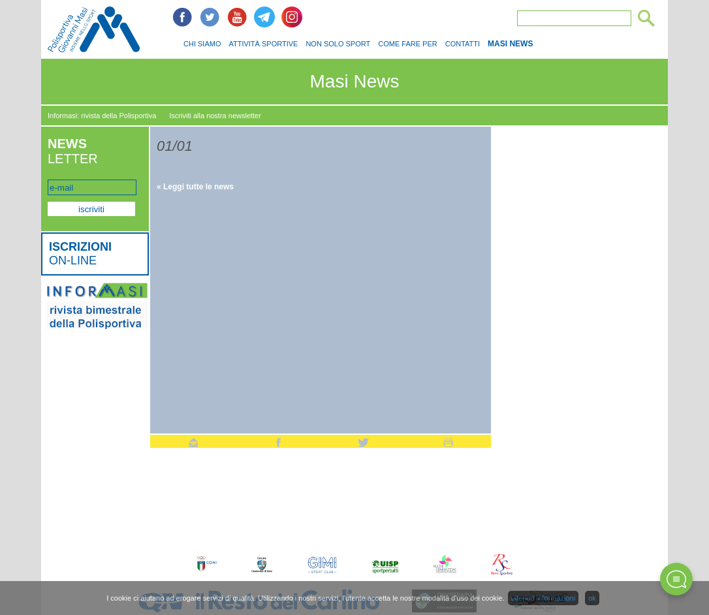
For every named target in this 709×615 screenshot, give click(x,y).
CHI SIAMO (202, 44)
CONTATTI (462, 44)
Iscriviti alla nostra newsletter (215, 115)
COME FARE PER (407, 44)
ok (592, 598)
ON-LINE (80, 253)
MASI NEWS (510, 43)
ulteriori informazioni (543, 598)
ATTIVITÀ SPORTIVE (263, 44)
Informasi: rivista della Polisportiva (102, 115)
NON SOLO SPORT (338, 44)
